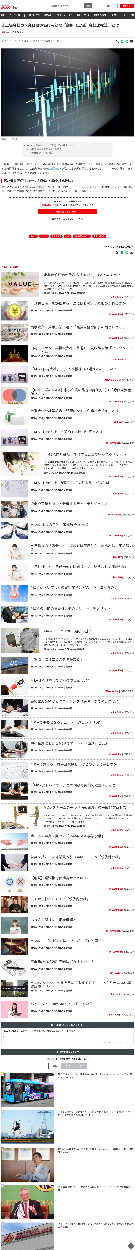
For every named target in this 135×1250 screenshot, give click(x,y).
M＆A (67, 236)
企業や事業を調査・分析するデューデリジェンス (69, 503)
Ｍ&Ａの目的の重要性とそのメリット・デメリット (70, 608)
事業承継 (47, 15)
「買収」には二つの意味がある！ (57, 659)
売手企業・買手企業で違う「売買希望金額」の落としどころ (78, 326)
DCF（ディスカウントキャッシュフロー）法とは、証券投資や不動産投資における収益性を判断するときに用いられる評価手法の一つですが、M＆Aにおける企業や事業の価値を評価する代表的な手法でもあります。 (89, 285)
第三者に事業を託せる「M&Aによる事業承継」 (69, 835)
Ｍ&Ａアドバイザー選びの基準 (68, 630)
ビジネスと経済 (100, 15)
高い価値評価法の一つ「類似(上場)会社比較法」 (50, 145)
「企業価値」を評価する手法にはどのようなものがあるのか (78, 303)
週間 (67, 1065)
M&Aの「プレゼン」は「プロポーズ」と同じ (66, 940)
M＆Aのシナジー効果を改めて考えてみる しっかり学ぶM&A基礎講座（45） (81, 984)
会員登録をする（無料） (68, 211)
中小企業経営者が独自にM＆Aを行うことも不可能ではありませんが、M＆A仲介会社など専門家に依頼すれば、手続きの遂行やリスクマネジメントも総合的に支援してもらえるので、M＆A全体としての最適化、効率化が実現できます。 (88, 465)
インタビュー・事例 (64, 15)
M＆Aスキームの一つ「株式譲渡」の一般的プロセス (85, 807)
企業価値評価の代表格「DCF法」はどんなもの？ (82, 274)
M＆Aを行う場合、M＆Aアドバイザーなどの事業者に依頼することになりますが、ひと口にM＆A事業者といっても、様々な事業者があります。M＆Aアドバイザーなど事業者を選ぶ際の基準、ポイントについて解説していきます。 (88, 642)
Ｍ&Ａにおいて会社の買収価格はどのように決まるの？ (74, 587)
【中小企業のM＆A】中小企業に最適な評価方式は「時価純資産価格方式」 (81, 391)
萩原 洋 (33, 236)
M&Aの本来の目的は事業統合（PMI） (60, 524)
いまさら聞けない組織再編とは (55, 919)
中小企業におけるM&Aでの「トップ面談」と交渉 (70, 743)
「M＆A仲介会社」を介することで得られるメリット (85, 454)
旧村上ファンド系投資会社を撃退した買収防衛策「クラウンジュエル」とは (82, 349)
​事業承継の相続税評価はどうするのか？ (62, 961)
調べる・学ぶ (34, 15)
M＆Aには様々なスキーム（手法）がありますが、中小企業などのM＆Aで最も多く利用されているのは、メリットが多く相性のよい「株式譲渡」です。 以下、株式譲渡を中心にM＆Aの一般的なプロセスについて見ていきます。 (88, 818)
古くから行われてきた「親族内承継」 (60, 898)
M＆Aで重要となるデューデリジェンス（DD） (67, 722)
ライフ (114, 15)
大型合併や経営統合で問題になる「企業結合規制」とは (75, 410)
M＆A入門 (64, 293)
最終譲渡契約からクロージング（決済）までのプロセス (75, 701)
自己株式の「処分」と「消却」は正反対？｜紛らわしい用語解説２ (82, 547)
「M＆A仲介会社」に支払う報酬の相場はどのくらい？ (74, 368)
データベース (14, 15)
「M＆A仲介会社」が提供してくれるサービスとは (70, 482)
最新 (55, 1065)
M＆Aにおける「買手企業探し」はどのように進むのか (74, 763)
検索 (88, 5)
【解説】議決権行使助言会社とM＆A (60, 877)
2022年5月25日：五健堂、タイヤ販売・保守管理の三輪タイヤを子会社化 (39, 1030)
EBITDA (44, 236)
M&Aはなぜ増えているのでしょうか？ (61, 680)
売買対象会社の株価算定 (41, 152)
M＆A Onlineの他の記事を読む (119, 247)
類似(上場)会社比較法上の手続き (45, 149)
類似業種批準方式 (81, 236)
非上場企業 (56, 236)
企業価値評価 (99, 236)
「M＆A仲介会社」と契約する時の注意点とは (67, 431)
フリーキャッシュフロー (85, 186)
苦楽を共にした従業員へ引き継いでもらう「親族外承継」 (76, 856)
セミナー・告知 (128, 15)
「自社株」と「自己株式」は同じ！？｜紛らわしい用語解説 (78, 566)
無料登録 (126, 6)
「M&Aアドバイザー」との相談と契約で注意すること (73, 784)
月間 (80, 1065)
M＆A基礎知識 (78, 293)
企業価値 (53, 168)
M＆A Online (17, 32)
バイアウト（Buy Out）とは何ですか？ (62, 1003)
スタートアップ (83, 15)
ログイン (110, 6)
